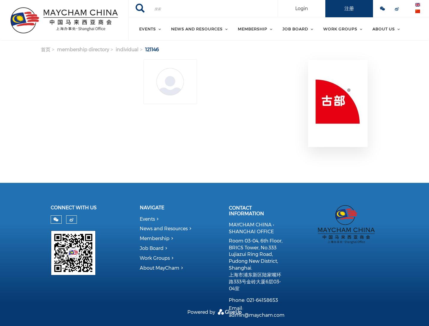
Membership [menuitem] (252, 29)
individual (127, 49)
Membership (155, 238)
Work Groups (155, 258)
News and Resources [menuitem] (197, 29)
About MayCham (159, 268)
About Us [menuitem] (383, 29)
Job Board (152, 248)
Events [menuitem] (147, 29)
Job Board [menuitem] (295, 29)
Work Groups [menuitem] (340, 29)
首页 (45, 49)
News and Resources (164, 228)
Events (147, 219)
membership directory (83, 49)
